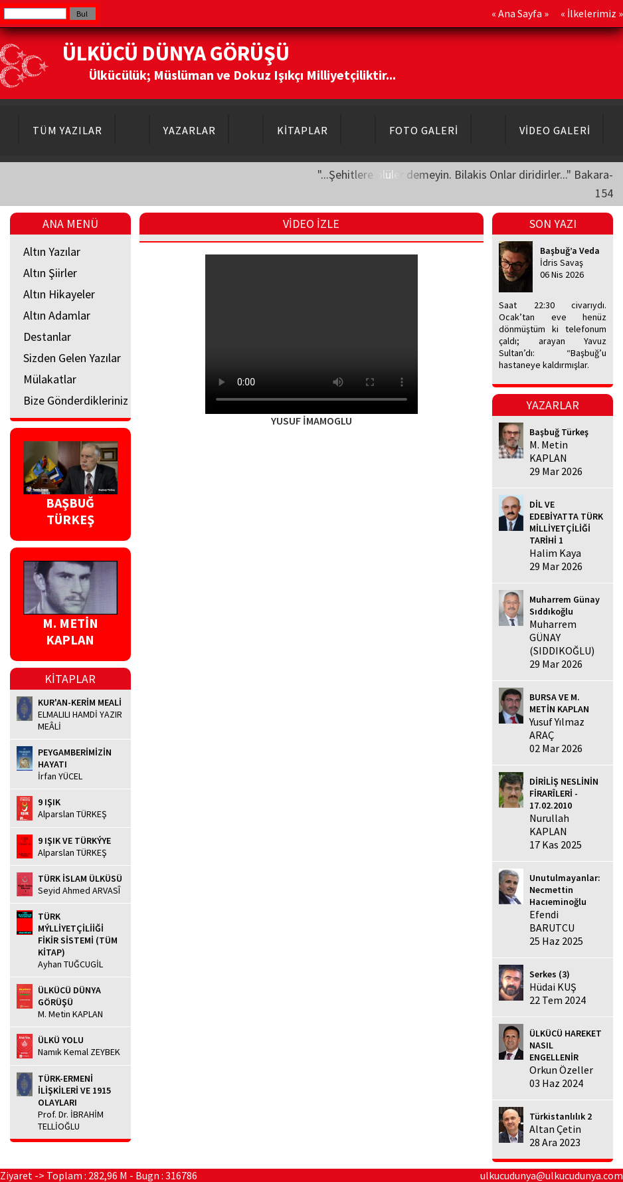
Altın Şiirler (50, 272)
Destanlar (47, 336)
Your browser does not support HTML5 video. (311, 334)
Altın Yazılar (51, 251)
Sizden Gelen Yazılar (72, 357)
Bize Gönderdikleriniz (75, 400)
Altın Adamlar (56, 315)
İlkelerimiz (591, 13)
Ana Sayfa (520, 13)
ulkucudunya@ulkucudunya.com (551, 1175)
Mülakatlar (49, 379)
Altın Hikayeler (59, 294)
